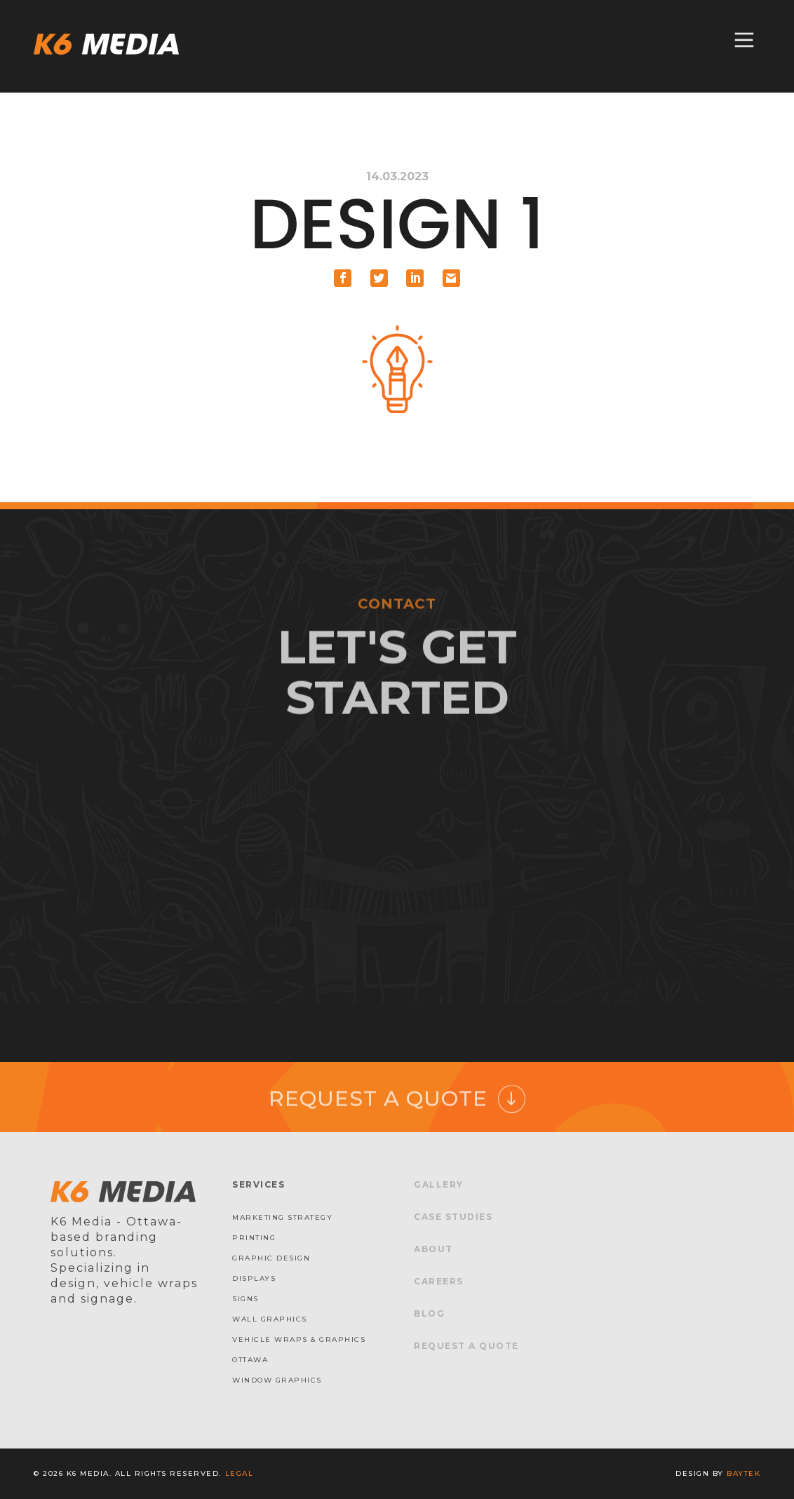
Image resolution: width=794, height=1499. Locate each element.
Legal (239, 1473)
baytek (743, 1473)
